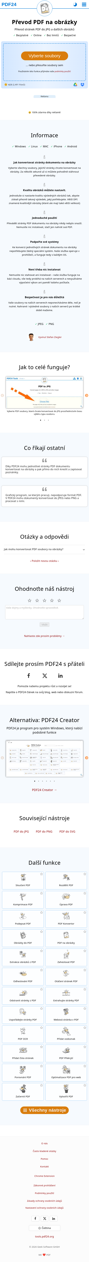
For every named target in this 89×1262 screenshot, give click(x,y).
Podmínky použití (44, 1193)
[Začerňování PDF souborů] (23, 1092)
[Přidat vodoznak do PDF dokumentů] (66, 1034)
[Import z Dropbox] (82, 85)
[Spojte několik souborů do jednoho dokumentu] (23, 880)
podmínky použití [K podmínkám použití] (63, 71)
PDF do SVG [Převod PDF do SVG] (67, 831)
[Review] (44, 612)
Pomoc (44, 1158)
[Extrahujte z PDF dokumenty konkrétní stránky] (66, 996)
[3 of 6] (42, 781)
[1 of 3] (40, 420)
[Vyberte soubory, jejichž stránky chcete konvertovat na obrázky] (44, 55)
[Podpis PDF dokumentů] (23, 919)
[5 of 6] (50, 781)
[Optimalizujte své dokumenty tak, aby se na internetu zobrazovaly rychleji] (66, 1072)
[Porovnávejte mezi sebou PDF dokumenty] (23, 1072)
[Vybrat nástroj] (84, 4)
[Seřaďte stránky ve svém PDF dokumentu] (23, 1015)
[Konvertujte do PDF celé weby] (66, 1015)
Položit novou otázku (44, 561)
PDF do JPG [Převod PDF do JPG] (21, 831)
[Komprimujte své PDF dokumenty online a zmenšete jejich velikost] (23, 900)
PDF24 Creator (42, 790)
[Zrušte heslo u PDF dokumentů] (23, 976)
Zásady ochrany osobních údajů (44, 1200)
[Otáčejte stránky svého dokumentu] (66, 976)
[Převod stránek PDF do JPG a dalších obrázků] (66, 938)
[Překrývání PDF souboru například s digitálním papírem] (66, 1053)
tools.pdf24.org (44, 1236)
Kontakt (44, 1166)
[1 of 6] (34, 781)
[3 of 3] (48, 420)
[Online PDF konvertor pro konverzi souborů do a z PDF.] (66, 919)
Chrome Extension (44, 1175)
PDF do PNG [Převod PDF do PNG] (44, 831)
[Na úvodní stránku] (9, 4)
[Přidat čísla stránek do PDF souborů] (23, 1053)
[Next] (86, 395)
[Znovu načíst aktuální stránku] (44, 8)
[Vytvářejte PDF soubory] (66, 1092)
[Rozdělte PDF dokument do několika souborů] (66, 880)
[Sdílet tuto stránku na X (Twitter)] (44, 675)
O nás (44, 1143)
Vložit (44, 624)
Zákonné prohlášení (45, 1185)
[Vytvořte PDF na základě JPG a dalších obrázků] (23, 938)
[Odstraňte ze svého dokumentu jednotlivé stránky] (23, 996)
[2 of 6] (38, 781)
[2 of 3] (44, 420)
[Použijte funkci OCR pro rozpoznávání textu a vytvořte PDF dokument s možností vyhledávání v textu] (23, 1034)
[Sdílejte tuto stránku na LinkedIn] (60, 675)
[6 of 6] (54, 781)
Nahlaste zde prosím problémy (43, 636)
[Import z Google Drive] (75, 85)
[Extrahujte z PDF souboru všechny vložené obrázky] (23, 957)
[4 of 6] (46, 781)
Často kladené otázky (44, 1151)
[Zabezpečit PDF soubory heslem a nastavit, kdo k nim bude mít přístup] (66, 957)
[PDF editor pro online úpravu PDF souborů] (66, 900)
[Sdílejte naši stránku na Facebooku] (28, 675)
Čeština (46, 1228)
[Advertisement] (44, 102)
